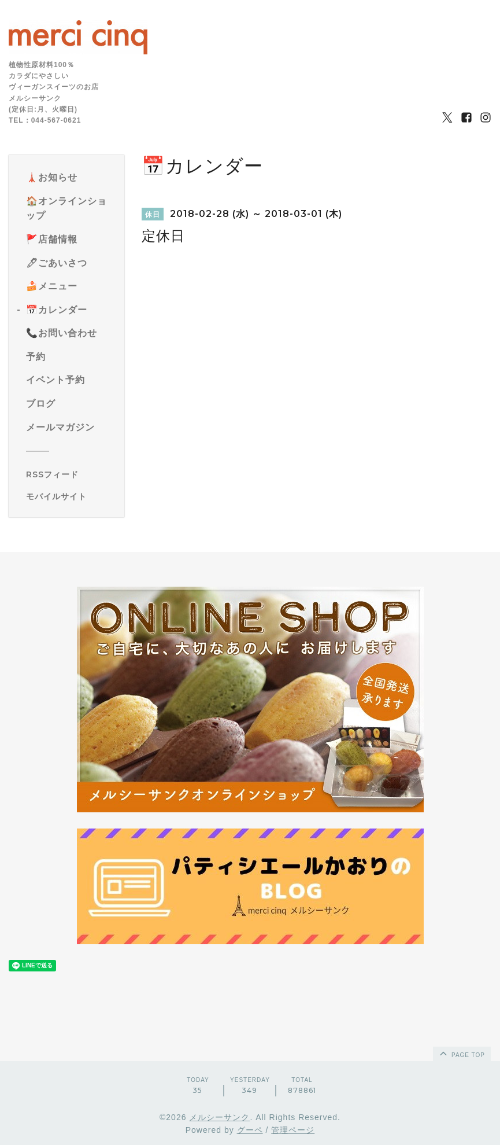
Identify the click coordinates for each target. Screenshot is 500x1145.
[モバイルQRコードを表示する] (71, 496)
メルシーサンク (219, 1117)
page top (461, 1053)
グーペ (250, 1130)
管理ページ (292, 1130)
